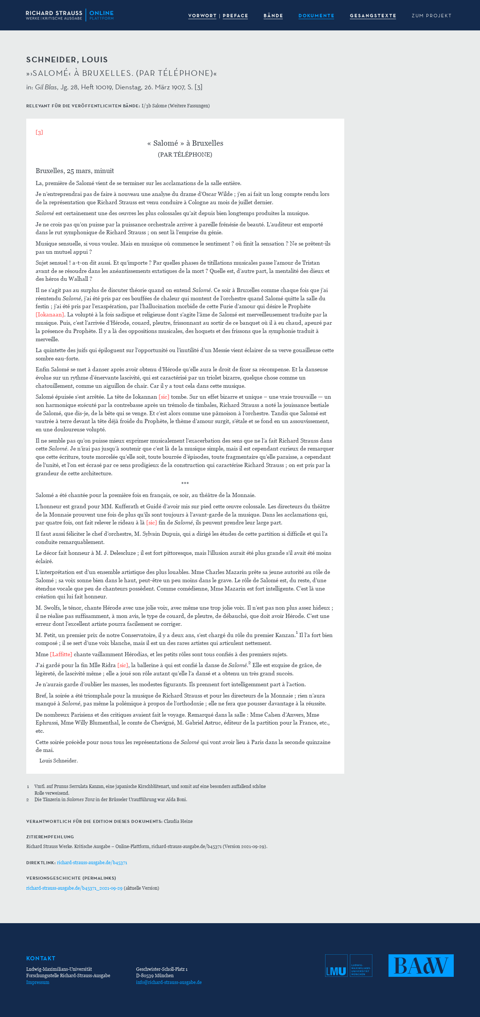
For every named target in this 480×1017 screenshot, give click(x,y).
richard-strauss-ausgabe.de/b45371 (92, 862)
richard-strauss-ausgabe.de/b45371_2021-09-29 (74, 888)
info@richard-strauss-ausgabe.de (169, 982)
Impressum (38, 982)
